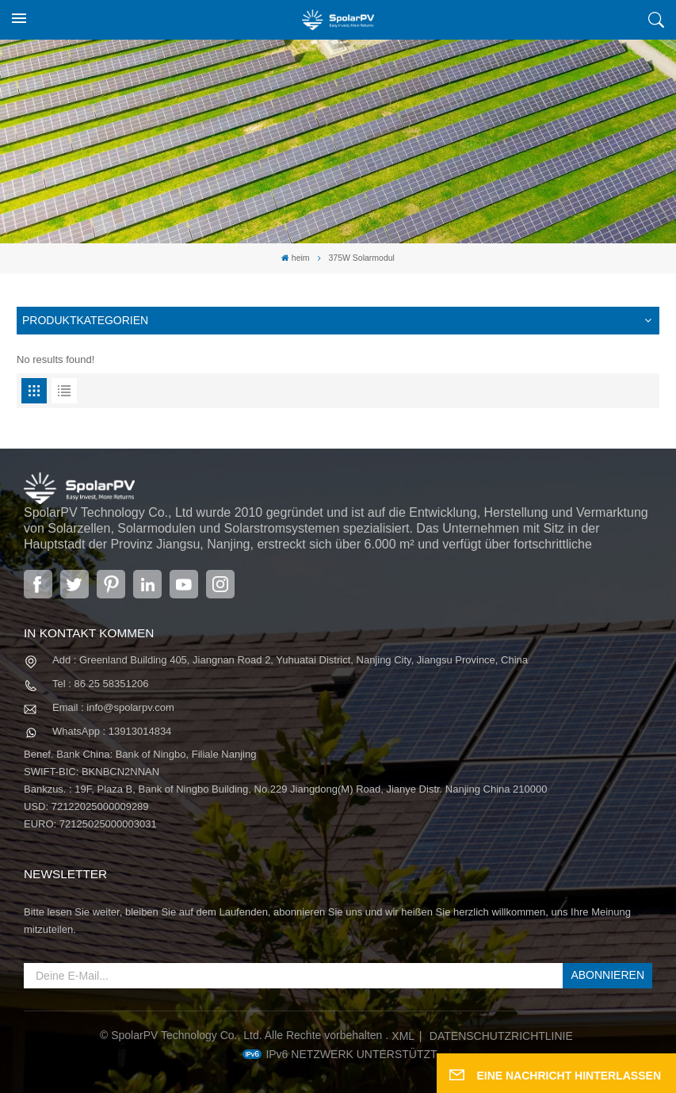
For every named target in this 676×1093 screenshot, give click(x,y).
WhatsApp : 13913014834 (111, 731)
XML (402, 1036)
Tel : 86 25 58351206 (100, 684)
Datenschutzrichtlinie (501, 1036)
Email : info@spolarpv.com (113, 707)
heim (295, 258)
